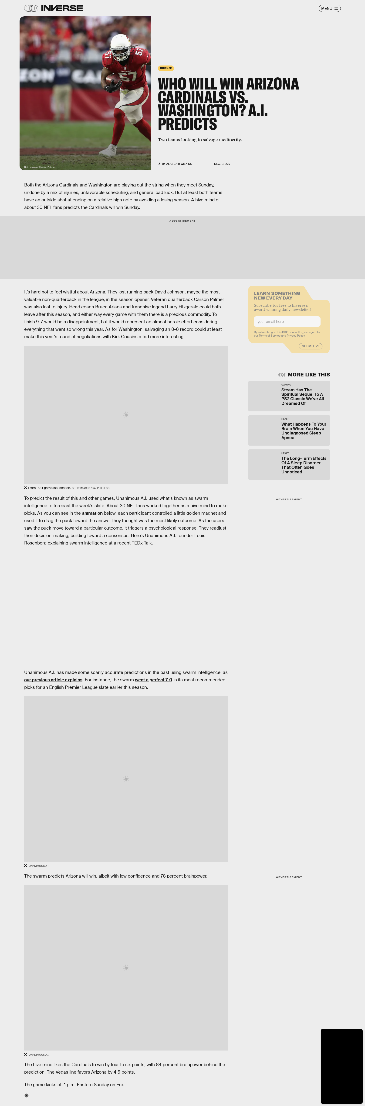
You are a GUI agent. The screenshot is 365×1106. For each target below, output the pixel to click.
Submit (308, 348)
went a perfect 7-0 (153, 680)
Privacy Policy (296, 338)
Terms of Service (270, 338)
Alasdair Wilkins (179, 164)
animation (92, 513)
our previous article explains (53, 680)
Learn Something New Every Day (277, 297)
